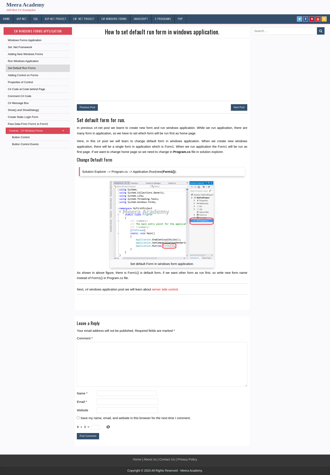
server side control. (165, 289)
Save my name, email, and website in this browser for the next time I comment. (135, 418)
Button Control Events (25, 144)
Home (137, 459)
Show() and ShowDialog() (23, 110)
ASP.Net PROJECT (56, 19)
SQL (35, 19)
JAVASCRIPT (141, 19)
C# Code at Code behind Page (26, 89)
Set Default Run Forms (22, 68)
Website (82, 410)
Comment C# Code (19, 96)
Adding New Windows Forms (25, 54)
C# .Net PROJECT (84, 19)
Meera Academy (25, 5)
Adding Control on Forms (23, 75)
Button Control (20, 137)
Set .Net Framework (20, 47)
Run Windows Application (23, 61)
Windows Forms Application (24, 40)
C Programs (163, 19)
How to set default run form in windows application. (162, 31)
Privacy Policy (187, 459)
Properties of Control (20, 82)
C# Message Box (18, 103)
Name (82, 393)
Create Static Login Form (23, 117)
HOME (6, 19)
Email (82, 401)
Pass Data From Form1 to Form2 (28, 123)
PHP (180, 19)
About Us (150, 459)
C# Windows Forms (114, 19)
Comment (85, 338)
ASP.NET (22, 19)
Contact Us (167, 459)
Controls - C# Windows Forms (38, 130)
